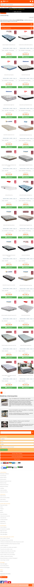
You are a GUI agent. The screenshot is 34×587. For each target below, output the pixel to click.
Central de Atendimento (17, 456)
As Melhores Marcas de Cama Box (7, 552)
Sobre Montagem (3, 532)
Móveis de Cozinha (4, 486)
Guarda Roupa (3, 475)
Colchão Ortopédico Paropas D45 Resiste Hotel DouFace (9, 165)
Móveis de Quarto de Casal (5, 481)
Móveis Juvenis (3, 479)
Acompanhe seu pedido (5, 529)
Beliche (1, 512)
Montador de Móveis (4, 473)
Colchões (2, 488)
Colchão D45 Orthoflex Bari (26, 255)
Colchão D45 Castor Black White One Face (25, 104)
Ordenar (31, 17)
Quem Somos (3, 495)
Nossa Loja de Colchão (4, 497)
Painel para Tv (3, 523)
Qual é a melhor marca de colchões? (7, 554)
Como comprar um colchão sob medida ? (8, 547)
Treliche (2, 508)
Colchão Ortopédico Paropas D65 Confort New (9, 345)
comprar (8, 57)
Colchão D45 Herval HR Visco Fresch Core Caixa (26, 375)
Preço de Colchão (3, 505)
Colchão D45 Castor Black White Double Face (26, 44)
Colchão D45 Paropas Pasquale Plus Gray (25, 225)
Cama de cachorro (4, 492)
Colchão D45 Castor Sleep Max (8, 74)
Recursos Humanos (4, 501)
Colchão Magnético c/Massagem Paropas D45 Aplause (9, 376)
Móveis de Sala (3, 482)
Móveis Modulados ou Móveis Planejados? (8, 558)
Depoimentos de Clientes (5, 573)
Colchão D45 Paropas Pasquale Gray (25, 345)
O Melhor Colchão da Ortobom (6, 556)
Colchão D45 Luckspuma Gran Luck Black (9, 285)
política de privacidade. (23, 585)
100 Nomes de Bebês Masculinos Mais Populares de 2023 (12, 541)
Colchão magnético (4, 545)
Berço (1, 510)
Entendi (30, 585)
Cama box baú (3, 517)
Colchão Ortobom (4, 519)
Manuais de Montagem (5, 567)
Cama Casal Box (3, 490)
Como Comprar (3, 527)
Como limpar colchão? (4, 560)
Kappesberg (2, 521)
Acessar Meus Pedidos (17, 453)
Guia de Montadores (4, 565)
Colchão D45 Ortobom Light (25, 74)
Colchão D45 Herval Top (9, 195)
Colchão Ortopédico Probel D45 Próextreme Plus (8, 315)
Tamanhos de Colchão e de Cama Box (8, 551)
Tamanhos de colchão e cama (6, 549)
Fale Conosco (17, 459)
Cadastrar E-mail (4, 449)
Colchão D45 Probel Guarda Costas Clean (25, 285)
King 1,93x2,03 (3, 13)
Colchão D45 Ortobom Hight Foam (9, 104)
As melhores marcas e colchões (6, 540)
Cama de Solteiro (3, 514)
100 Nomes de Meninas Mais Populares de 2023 (10, 543)
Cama (1, 507)
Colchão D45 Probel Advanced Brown (9, 225)
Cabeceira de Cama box (5, 516)
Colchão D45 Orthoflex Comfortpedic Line (25, 195)
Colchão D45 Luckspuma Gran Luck (8, 134)
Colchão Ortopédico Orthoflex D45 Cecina (8, 44)
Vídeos (1, 571)
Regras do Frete (3, 530)
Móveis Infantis (3, 477)
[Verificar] (9, 467)
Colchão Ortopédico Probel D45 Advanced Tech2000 (8, 256)
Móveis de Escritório (4, 484)
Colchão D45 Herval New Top (25, 315)
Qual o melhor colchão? (5, 538)
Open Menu (1, 1)
